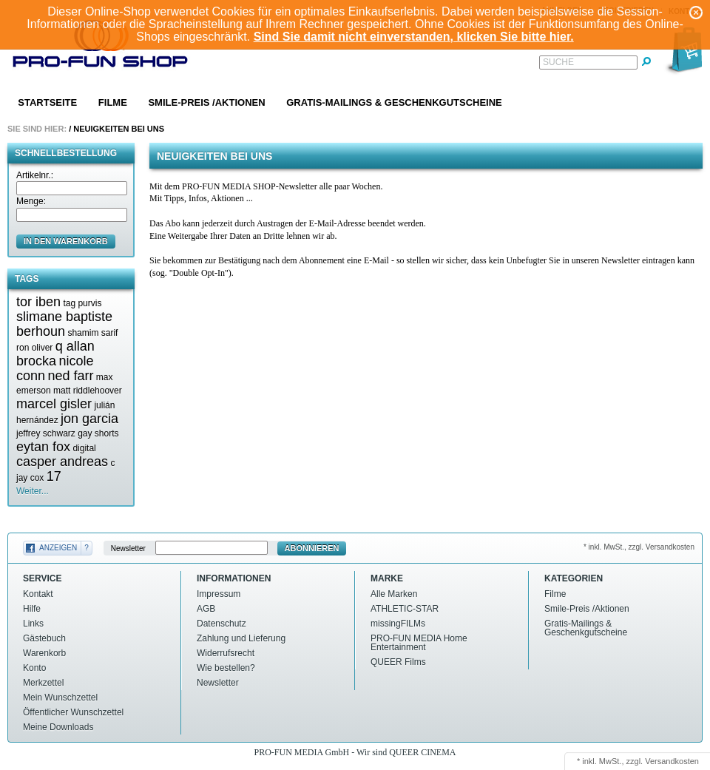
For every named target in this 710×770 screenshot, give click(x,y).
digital (83, 448)
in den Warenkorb (66, 241)
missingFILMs (398, 623)
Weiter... (32, 491)
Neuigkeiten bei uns (118, 128)
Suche (558, 62)
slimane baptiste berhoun (64, 324)
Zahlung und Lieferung (241, 638)
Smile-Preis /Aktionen (206, 102)
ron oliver (34, 347)
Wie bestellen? (226, 668)
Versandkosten (672, 761)
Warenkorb (44, 653)
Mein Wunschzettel (60, 697)
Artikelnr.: (34, 175)
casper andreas (62, 461)
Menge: (31, 201)
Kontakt (38, 594)
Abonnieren (312, 548)
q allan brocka (55, 353)
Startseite (47, 102)
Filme (112, 102)
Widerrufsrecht (225, 653)
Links (33, 623)
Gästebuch (44, 638)
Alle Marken (394, 594)
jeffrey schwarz (45, 433)
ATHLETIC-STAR (405, 609)
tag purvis (82, 303)
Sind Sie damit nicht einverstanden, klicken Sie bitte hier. (414, 36)
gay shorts (98, 433)
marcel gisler (54, 403)
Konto (34, 668)
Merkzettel (43, 683)
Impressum (218, 594)
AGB (206, 609)
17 (54, 476)
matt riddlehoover (87, 390)
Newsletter (128, 548)
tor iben (38, 301)
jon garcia (89, 418)
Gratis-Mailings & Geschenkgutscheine (394, 102)
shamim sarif (92, 333)
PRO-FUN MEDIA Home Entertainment (419, 642)
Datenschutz (221, 623)
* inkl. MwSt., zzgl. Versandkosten (639, 547)
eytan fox (43, 446)
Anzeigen (58, 548)
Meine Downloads (58, 727)
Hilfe (32, 609)
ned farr (70, 375)
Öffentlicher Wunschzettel (73, 712)
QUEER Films (398, 662)
